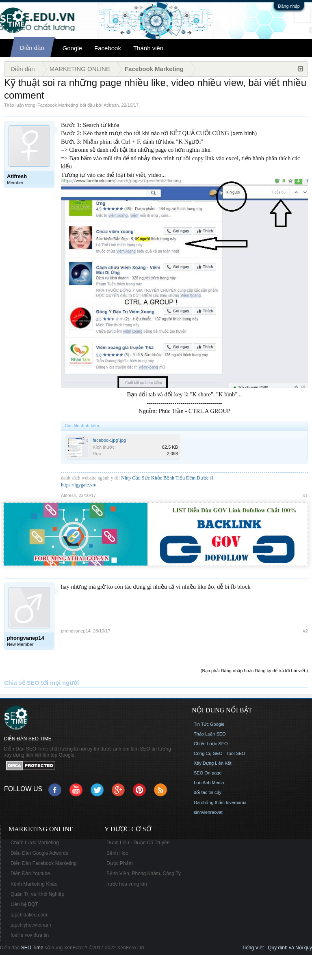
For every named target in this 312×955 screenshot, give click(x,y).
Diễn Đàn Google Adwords (39, 853)
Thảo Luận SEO (210, 733)
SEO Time (32, 948)
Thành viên (148, 48)
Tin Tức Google (209, 724)
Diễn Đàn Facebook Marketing (43, 863)
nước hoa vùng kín (126, 884)
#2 (305, 630)
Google (72, 48)
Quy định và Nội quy (290, 948)
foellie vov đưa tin (30, 935)
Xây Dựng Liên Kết (213, 763)
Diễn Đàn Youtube (30, 873)
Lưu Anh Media (209, 782)
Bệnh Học (117, 853)
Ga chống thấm (209, 802)
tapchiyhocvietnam (31, 925)
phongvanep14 (76, 630)
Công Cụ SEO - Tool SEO (219, 753)
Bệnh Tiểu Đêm (180, 478)
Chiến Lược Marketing (35, 842)
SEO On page (208, 772)
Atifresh (111, 105)
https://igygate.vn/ (78, 485)
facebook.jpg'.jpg (109, 440)
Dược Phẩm (119, 863)
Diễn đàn (32, 47)
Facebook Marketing (57, 105)
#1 (305, 495)
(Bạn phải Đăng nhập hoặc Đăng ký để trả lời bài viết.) (254, 670)
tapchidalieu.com (29, 915)
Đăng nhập (289, 6)
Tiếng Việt (253, 948)
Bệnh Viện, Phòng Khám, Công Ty (143, 873)
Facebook (107, 48)
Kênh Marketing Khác (34, 884)
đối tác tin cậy (207, 792)
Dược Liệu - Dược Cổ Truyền (138, 842)
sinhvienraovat (208, 812)
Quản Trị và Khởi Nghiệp (37, 894)
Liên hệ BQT (24, 904)
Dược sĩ (205, 478)
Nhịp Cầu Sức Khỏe (141, 478)
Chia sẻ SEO (21, 683)
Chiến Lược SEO (211, 743)
